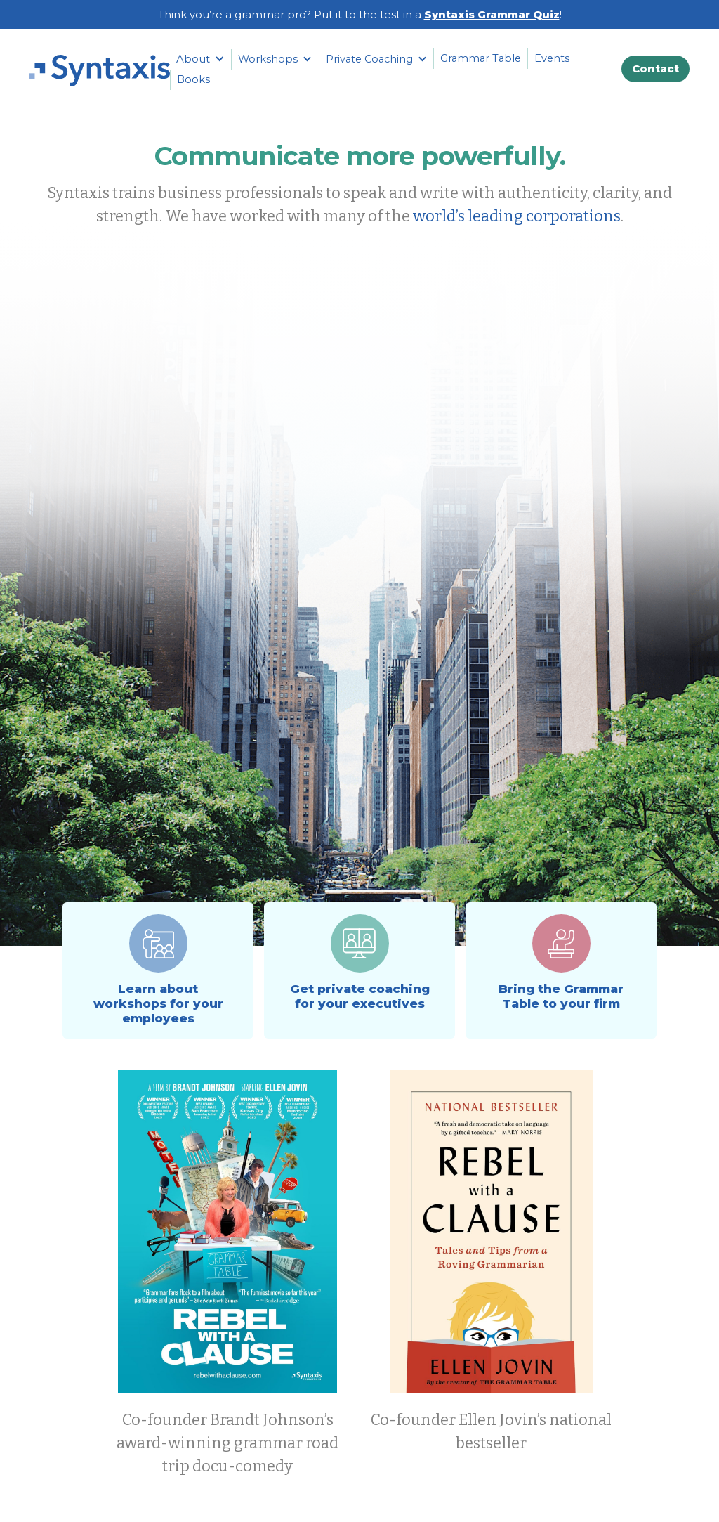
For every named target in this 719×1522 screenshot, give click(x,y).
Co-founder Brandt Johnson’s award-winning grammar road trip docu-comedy (227, 1443)
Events (551, 58)
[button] (200, 59)
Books (193, 79)
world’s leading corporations (517, 216)
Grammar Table (480, 58)
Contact (655, 68)
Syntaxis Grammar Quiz (492, 14)
